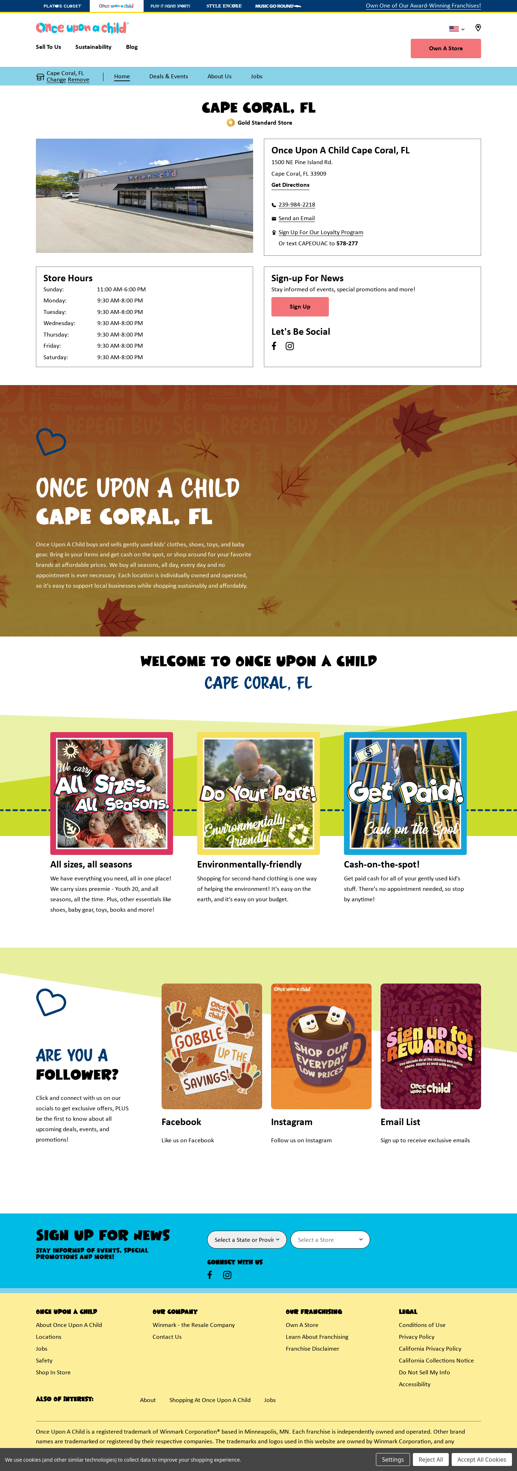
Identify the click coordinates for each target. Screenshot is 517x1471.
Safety (44, 1360)
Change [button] (56, 80)
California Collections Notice (436, 1360)
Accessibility (414, 1384)
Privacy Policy (416, 1337)
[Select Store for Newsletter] (330, 1240)
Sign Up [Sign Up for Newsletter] (300, 307)
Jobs (41, 1349)
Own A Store (446, 48)
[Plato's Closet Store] (63, 6)
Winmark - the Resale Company (194, 1325)
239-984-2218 (297, 205)
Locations (48, 1337)
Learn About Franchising (317, 1337)
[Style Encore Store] (224, 6)
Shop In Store (53, 1372)
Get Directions (290, 185)
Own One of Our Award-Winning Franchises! (423, 6)
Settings (393, 1459)
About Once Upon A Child (69, 1325)
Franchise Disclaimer (312, 1349)
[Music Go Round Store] (278, 6)
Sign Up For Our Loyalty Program (321, 232)
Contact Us (167, 1337)
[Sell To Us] (52, 49)
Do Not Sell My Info (424, 1372)
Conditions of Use (422, 1325)
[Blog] (132, 49)
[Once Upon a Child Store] (117, 6)
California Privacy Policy (430, 1349)
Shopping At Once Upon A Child (210, 1400)
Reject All (431, 1459)
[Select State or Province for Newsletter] (247, 1240)
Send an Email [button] (297, 218)
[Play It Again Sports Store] (170, 6)
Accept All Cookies (481, 1459)
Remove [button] (78, 80)
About (148, 1400)
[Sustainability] (93, 49)
